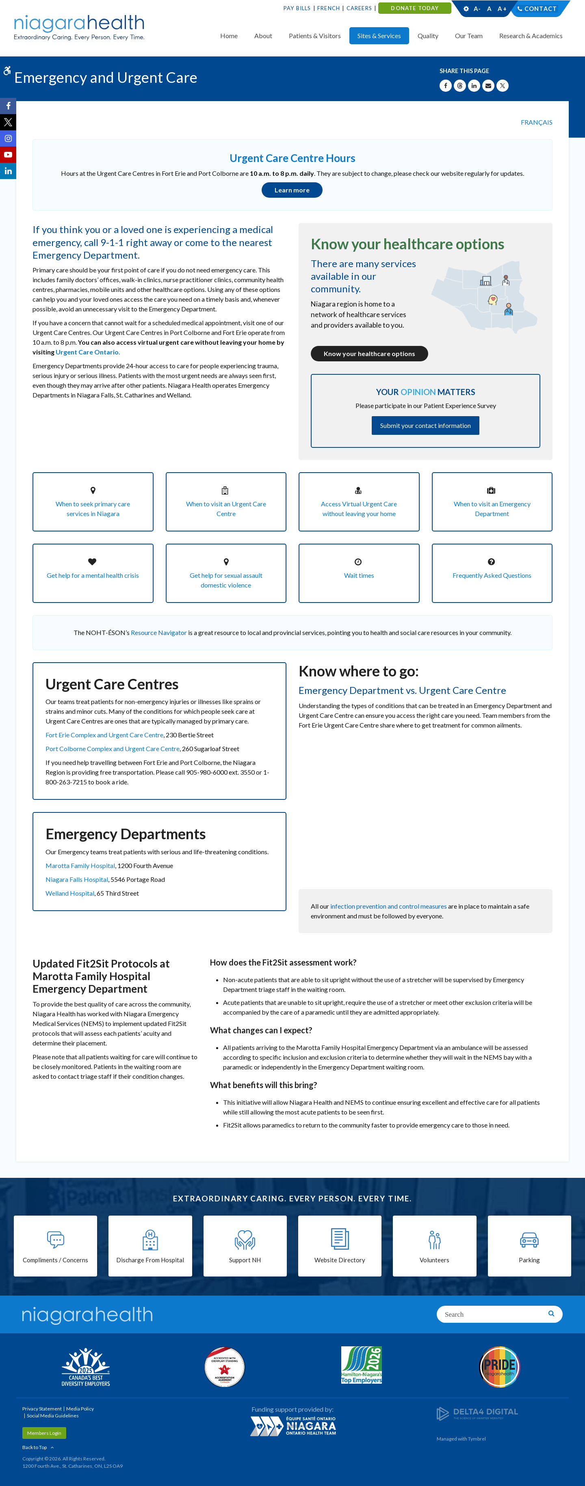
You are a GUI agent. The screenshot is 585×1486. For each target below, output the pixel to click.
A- (477, 8)
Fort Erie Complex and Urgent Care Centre (104, 734)
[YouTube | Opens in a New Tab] (8, 155)
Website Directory (339, 1260)
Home (229, 35)
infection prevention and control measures (388, 905)
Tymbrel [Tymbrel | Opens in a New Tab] (477, 1438)
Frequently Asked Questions (492, 574)
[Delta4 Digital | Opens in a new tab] (477, 1412)
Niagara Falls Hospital (77, 878)
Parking (529, 1260)
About (263, 35)
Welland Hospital (70, 892)
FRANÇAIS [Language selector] (536, 122)
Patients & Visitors (315, 35)
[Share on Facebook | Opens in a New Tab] (446, 86)
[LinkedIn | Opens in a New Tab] (8, 171)
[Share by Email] (488, 86)
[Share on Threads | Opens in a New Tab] (460, 86)
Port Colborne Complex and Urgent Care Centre (113, 748)
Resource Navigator (159, 631)
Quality (428, 35)
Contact (541, 8)
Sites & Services (379, 35)
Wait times (359, 574)
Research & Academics (531, 35)
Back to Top (34, 1446)
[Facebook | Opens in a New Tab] (8, 106)
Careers (359, 8)
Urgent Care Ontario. (88, 351)
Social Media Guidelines (53, 1415)
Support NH (245, 1260)
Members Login (44, 1432)
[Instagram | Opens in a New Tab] (8, 138)
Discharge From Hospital (150, 1260)
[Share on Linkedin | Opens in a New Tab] (474, 86)
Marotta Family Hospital (80, 864)
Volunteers (434, 1260)
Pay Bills (297, 8)
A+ (502, 8)
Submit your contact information (425, 424)
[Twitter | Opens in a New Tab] (8, 122)
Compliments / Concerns (55, 1260)
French (328, 8)
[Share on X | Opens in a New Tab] (502, 86)
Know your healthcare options (369, 353)
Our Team (469, 35)
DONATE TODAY (414, 8)
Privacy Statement (42, 1408)
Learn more (292, 190)
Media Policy (80, 1408)
